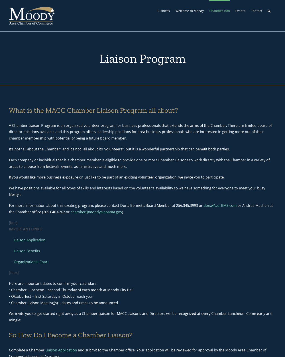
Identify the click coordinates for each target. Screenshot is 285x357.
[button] (269, 10)
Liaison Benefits (27, 250)
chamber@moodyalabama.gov (96, 211)
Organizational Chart (31, 261)
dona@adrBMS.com (220, 205)
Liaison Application (29, 240)
